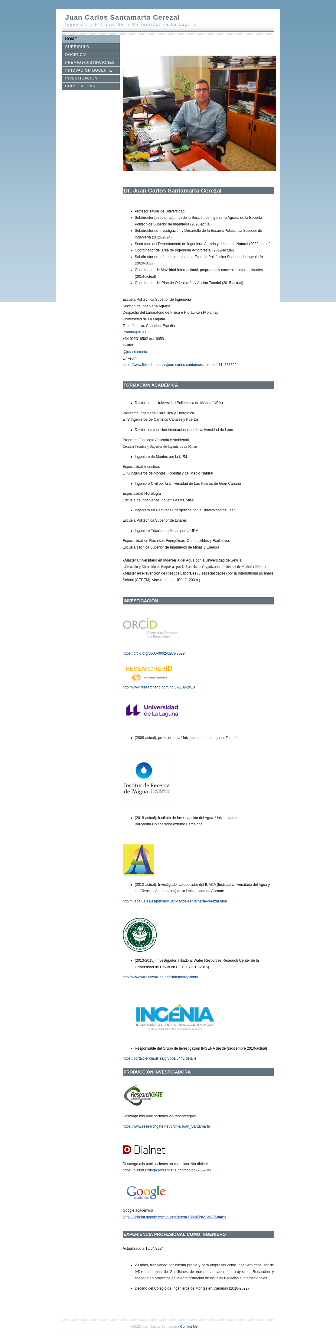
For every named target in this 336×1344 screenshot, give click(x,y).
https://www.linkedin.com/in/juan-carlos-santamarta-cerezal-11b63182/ (179, 365)
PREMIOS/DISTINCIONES (90, 62)
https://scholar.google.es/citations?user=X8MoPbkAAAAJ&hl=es (174, 1217)
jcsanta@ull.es (134, 332)
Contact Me (188, 1326)
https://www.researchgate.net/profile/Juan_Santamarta (166, 1126)
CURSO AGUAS (80, 86)
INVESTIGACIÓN (81, 78)
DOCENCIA (76, 55)
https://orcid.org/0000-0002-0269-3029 (154, 653)
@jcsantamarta (135, 352)
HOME (71, 39)
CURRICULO (77, 47)
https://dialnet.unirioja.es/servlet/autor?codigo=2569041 (167, 1170)
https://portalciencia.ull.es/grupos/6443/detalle (160, 1058)
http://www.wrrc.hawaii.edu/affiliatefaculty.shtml (160, 977)
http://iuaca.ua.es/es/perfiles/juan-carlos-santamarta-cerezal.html (175, 901)
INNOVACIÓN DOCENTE (88, 70)
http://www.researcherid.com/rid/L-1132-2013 (159, 687)
